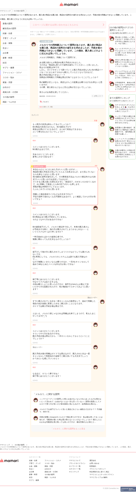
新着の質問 (7, 23)
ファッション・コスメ (12, 72)
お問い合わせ (94, 463)
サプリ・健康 (8, 68)
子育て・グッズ (9, 38)
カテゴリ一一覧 (75, 469)
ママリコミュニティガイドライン (101, 474)
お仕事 (5, 53)
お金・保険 (7, 43)
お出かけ (6, 87)
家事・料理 (7, 58)
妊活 (5, 63)
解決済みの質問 (9, 28)
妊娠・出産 (7, 33)
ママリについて (75, 460)
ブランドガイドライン (77, 463)
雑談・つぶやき (9, 102)
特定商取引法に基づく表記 (99, 472)
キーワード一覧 (75, 466)
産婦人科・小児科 (10, 92)
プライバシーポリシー (97, 469)
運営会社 (92, 460)
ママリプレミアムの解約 (98, 477)
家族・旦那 (7, 82)
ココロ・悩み (8, 77)
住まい (5, 48)
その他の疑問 (8, 97)
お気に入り (98, 96)
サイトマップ (74, 472)
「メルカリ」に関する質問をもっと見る (68, 429)
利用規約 (92, 466)
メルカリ (45, 102)
